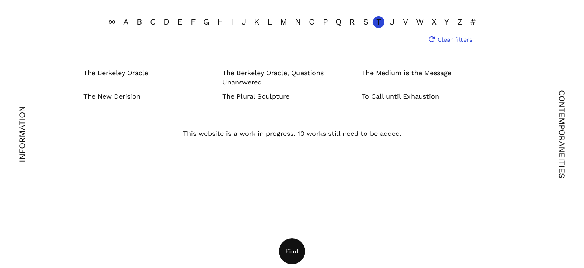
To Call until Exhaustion (400, 96)
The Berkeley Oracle (115, 73)
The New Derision (111, 96)
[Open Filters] (292, 251)
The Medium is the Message (406, 73)
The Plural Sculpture (255, 96)
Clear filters (455, 39)
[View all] (111, 22)
